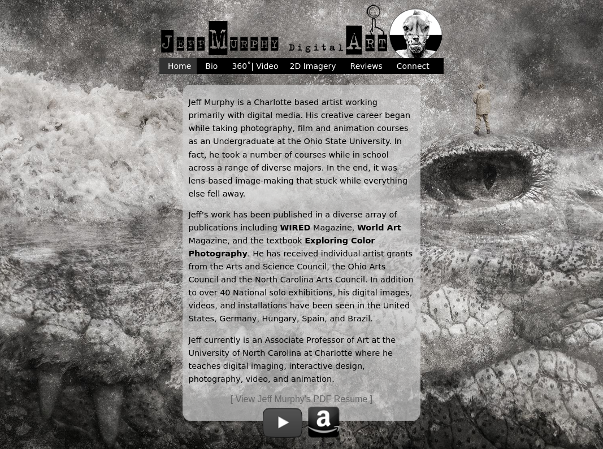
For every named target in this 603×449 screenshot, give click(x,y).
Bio (211, 66)
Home (179, 66)
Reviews (366, 66)
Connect (413, 66)
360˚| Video (255, 66)
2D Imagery (313, 66)
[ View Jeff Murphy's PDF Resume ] (301, 399)
